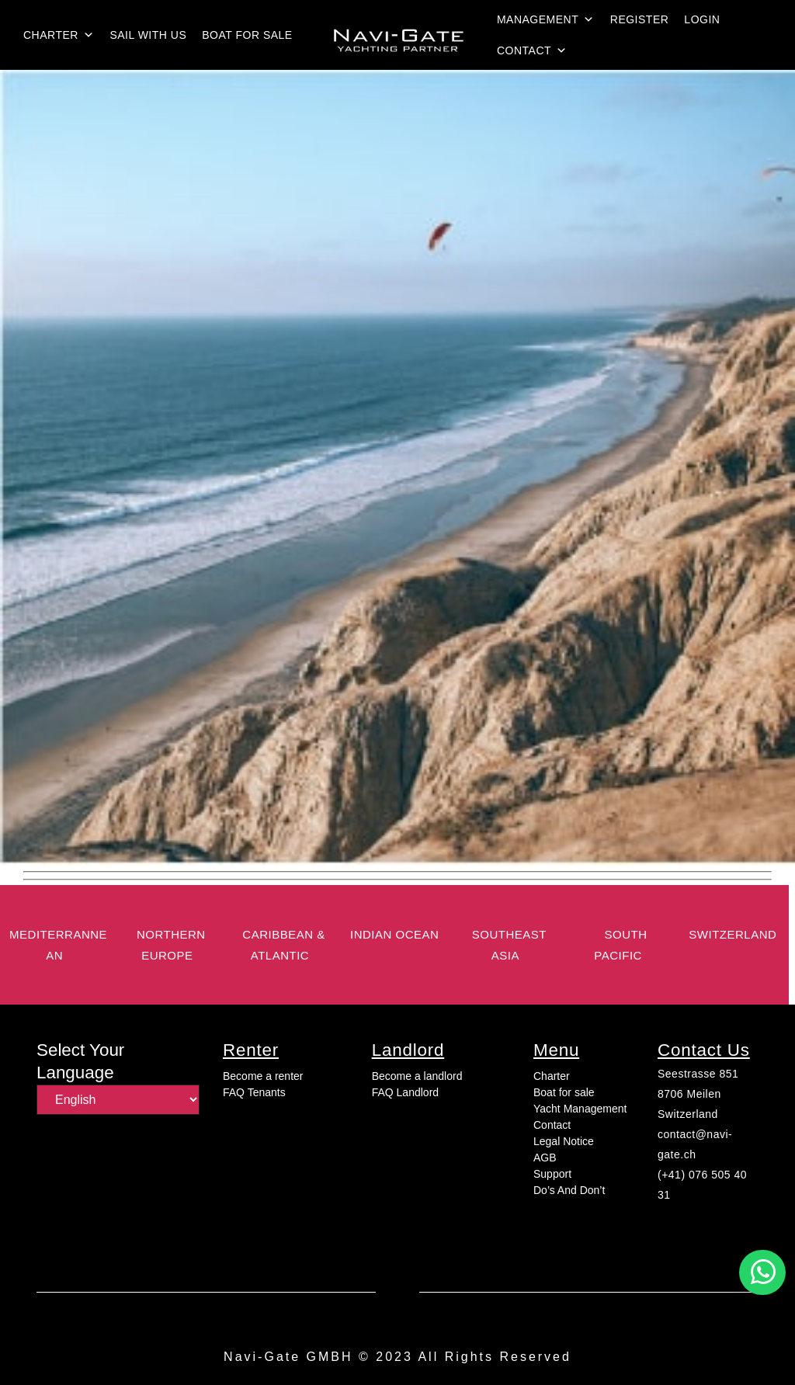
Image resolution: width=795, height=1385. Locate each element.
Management (546, 19)
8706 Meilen (689, 1094)
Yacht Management (580, 1108)
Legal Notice (563, 1141)
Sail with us (147, 35)
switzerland (732, 934)
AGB (545, 1157)
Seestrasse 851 (698, 1073)
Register (639, 19)
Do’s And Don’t (569, 1190)
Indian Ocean (394, 934)
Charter (58, 34)
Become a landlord (417, 1076)
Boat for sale (247, 35)
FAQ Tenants (254, 1092)
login (702, 19)
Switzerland (688, 1114)
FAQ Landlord (405, 1092)
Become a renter (263, 1076)
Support (552, 1174)
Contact (532, 50)
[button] (762, 1272)
